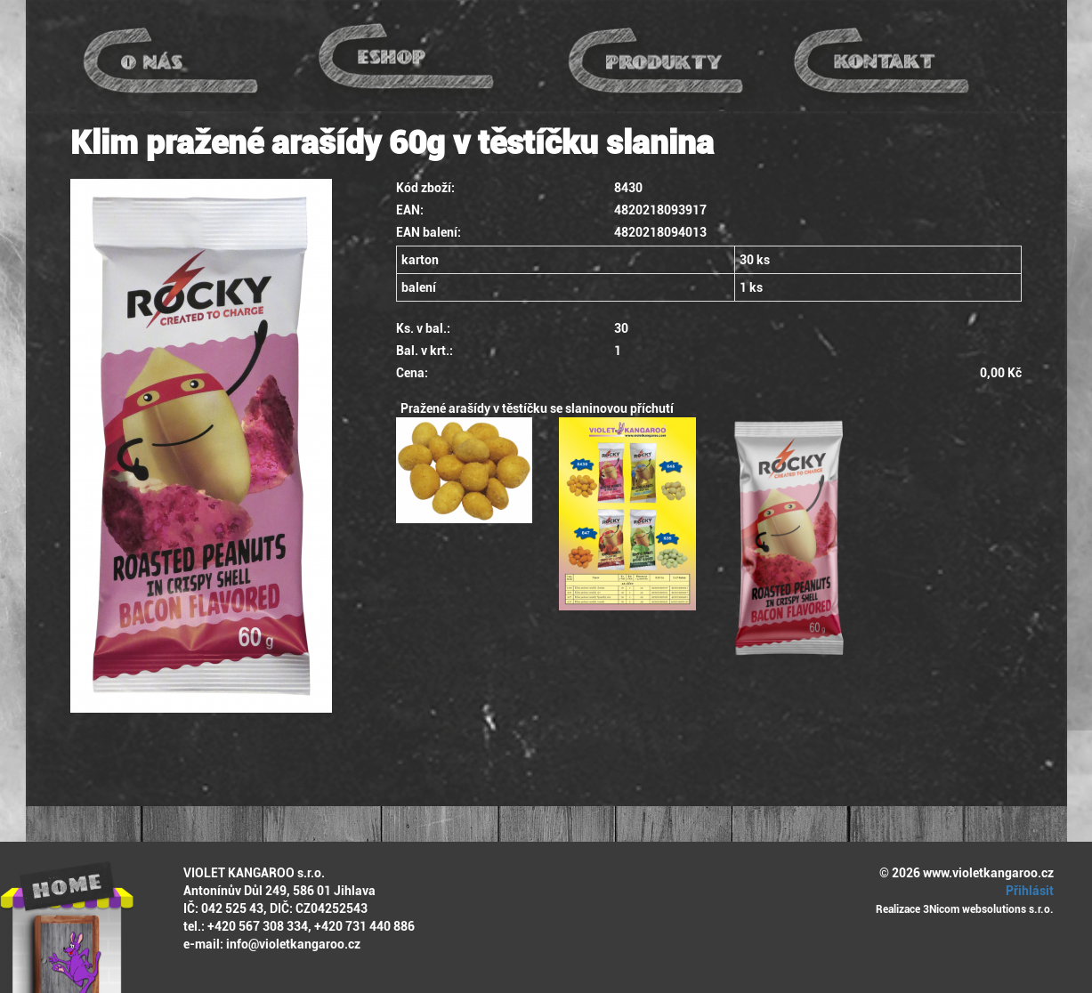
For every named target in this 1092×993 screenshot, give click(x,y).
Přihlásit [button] (1027, 891)
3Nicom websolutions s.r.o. (988, 909)
